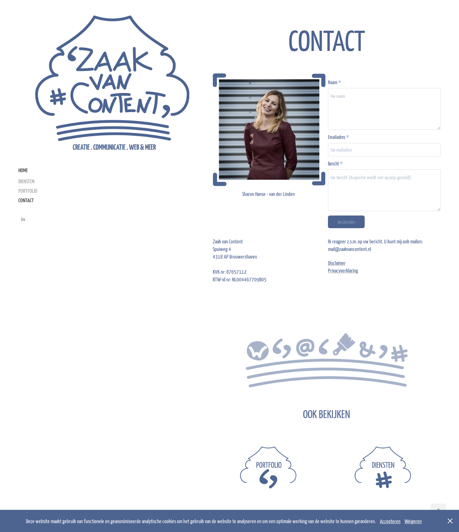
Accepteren (390, 521)
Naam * (334, 82)
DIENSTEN (26, 181)
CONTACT (26, 200)
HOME (23, 170)
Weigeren (413, 521)
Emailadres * (338, 137)
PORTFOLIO (27, 190)
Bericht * (335, 163)
